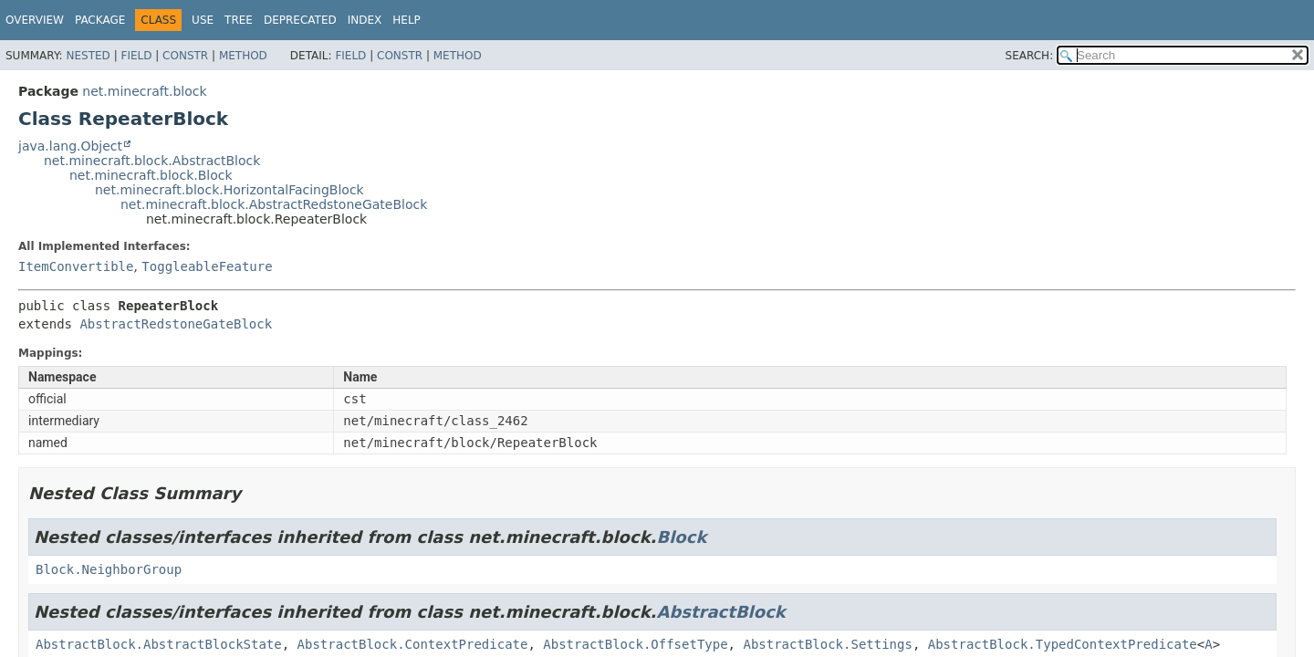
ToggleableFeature (206, 266)
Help (406, 20)
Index (365, 20)
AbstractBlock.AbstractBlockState (159, 644)
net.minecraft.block (144, 91)
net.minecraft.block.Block (151, 175)
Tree (238, 20)
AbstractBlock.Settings (827, 644)
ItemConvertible (75, 266)
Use (203, 20)
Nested (88, 55)
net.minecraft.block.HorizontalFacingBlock (229, 189)
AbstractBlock (720, 611)
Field (135, 55)
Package (100, 20)
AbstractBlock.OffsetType (635, 644)
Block (681, 537)
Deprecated (300, 20)
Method (243, 55)
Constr (185, 55)
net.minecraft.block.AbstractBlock (152, 160)
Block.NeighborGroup (109, 569)
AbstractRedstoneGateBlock (175, 324)
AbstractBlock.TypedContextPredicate (1062, 644)
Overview (34, 20)
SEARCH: (1030, 55)
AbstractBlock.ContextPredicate (412, 644)
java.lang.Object (70, 146)
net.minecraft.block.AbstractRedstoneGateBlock (273, 204)
